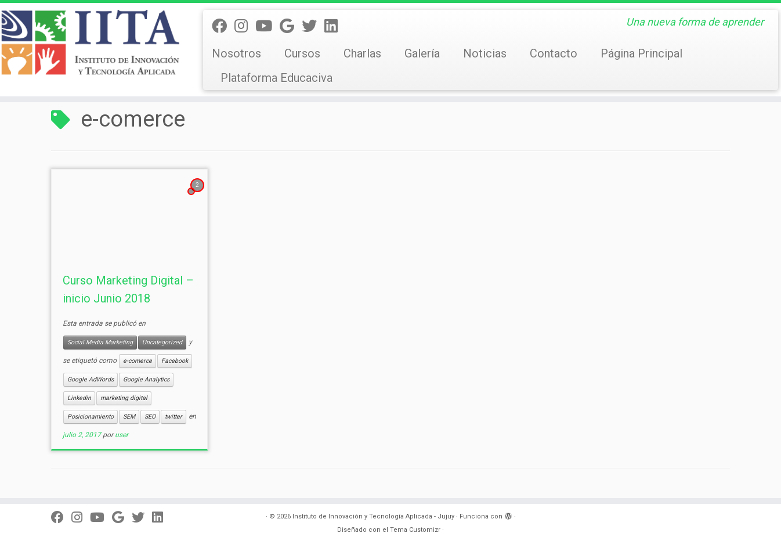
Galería (422, 53)
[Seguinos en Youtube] (267, 26)
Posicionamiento (90, 416)
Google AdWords (90, 379)
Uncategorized (162, 342)
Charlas (362, 53)
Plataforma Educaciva (276, 78)
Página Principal (641, 53)
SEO (150, 416)
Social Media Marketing (100, 342)
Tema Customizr (415, 530)
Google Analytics (146, 379)
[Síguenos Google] (291, 26)
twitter (173, 416)
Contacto (553, 53)
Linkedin (79, 398)
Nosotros (236, 53)
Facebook (174, 361)
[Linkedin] (334, 26)
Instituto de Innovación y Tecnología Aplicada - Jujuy (373, 516)
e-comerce (137, 361)
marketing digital (123, 398)
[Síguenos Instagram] (244, 26)
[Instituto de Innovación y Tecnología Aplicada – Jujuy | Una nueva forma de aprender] (90, 42)
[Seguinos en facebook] (223, 26)
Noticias (485, 53)
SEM (129, 416)
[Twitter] (313, 26)
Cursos (302, 53)
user (121, 435)
